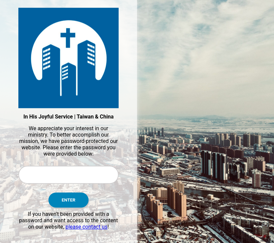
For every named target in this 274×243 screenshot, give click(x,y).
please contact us (86, 227)
